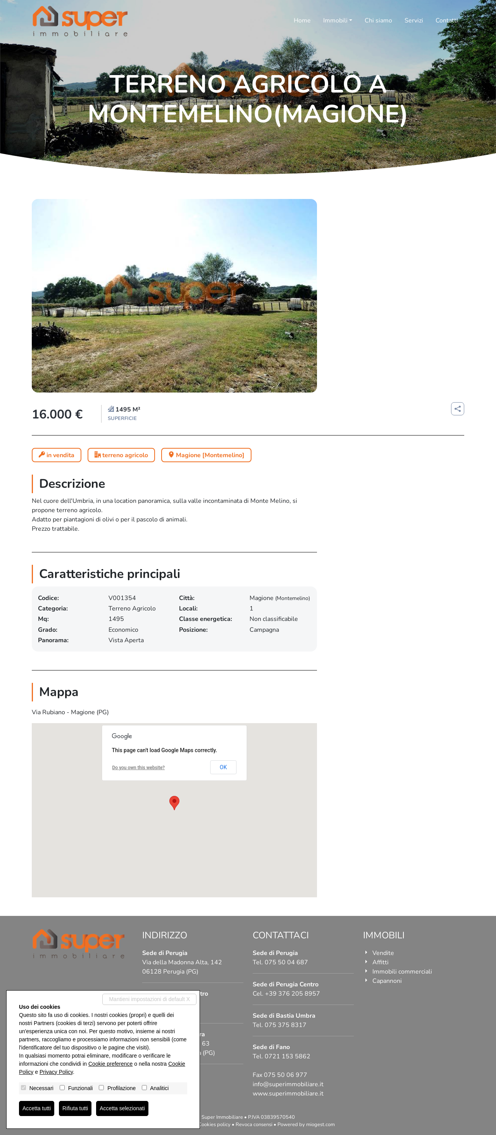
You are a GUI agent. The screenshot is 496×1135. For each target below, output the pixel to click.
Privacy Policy (56, 1072)
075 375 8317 (286, 1025)
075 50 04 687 (286, 962)
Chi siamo (378, 20)
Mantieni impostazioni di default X (149, 999)
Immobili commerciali (402, 971)
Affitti (380, 962)
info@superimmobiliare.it (288, 1084)
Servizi (414, 20)
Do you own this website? (138, 767)
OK (223, 767)
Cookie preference (110, 1064)
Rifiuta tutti (75, 1108)
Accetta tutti (36, 1108)
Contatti (447, 20)
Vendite (383, 953)
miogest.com (320, 1124)
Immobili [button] (335, 20)
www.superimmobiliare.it (288, 1093)
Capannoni (387, 981)
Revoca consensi (254, 1124)
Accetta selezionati (122, 1108)
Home (302, 20)
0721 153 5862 (287, 1056)
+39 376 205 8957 (292, 993)
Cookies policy (214, 1124)
